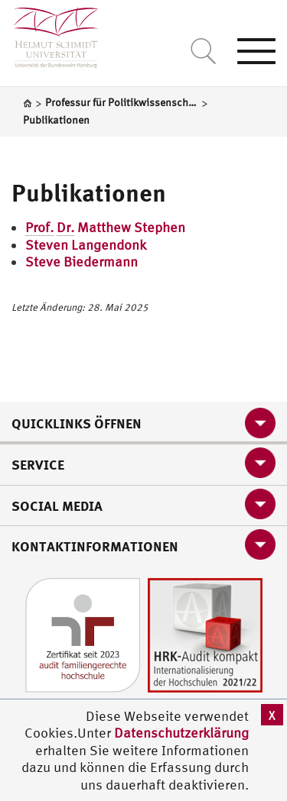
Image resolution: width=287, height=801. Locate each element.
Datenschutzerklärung (181, 733)
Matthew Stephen (105, 227)
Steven (48, 245)
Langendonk (108, 245)
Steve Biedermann (81, 262)
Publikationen (88, 192)
